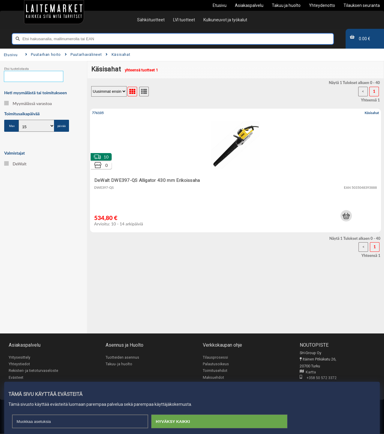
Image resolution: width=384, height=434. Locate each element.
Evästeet (16, 377)
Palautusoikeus (216, 364)
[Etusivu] (54, 12)
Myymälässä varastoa (28, 103)
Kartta (308, 372)
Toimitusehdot (215, 371)
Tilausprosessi (215, 357)
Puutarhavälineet (83, 54)
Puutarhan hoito (43, 54)
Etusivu (10, 55)
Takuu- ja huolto (119, 364)
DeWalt (15, 163)
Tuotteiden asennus (122, 357)
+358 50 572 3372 (318, 378)
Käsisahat (118, 54)
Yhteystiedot (19, 364)
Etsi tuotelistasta (16, 69)
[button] (346, 216)
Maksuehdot (213, 377)
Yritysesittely (19, 357)
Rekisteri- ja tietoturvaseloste (33, 371)
